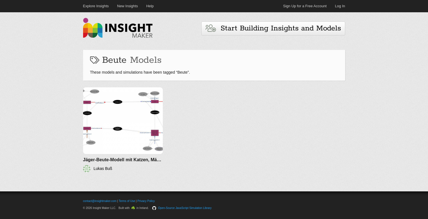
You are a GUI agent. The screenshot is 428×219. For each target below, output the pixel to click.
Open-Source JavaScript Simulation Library (185, 208)
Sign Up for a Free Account (305, 6)
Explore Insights (96, 6)
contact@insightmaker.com (100, 201)
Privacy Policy (146, 201)
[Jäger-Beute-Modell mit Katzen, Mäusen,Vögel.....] (123, 129)
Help (150, 6)
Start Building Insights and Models (273, 28)
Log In (340, 6)
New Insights (127, 6)
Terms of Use (127, 201)
